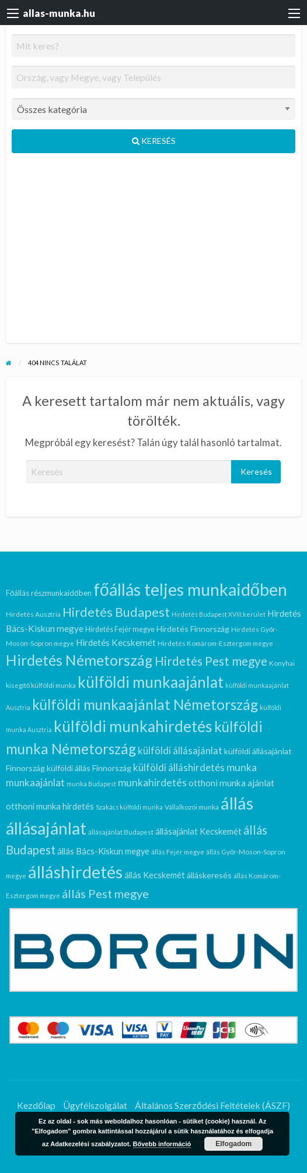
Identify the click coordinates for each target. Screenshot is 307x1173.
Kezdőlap (36, 1105)
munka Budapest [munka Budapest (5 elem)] (91, 783)
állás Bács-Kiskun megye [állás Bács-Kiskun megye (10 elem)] (103, 851)
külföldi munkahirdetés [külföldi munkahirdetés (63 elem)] (133, 726)
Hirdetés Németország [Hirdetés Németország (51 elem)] (79, 660)
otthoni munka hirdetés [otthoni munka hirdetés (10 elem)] (50, 806)
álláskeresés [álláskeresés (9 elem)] (209, 875)
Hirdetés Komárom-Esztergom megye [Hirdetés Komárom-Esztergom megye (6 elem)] (215, 643)
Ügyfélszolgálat (95, 1105)
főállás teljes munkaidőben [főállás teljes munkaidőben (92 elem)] (190, 589)
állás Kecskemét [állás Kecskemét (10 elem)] (154, 875)
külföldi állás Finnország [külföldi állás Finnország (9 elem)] (89, 768)
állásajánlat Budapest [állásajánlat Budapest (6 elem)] (121, 832)
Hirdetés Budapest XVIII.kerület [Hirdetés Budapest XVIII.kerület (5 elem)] (219, 614)
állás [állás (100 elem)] (237, 803)
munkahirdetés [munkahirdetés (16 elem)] (152, 782)
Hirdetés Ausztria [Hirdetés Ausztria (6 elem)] (33, 614)
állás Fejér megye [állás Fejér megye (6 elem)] (177, 851)
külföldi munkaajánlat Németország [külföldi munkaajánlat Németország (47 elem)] (145, 704)
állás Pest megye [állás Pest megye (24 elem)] (105, 893)
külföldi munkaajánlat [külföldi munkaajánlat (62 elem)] (151, 682)
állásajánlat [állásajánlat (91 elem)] (46, 828)
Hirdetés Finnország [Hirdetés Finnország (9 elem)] (192, 629)
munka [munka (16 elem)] (241, 767)
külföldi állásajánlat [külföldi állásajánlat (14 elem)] (180, 750)
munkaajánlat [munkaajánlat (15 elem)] (35, 782)
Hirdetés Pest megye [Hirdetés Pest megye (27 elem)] (211, 660)
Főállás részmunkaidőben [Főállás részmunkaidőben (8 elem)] (49, 593)
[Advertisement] (153, 252)
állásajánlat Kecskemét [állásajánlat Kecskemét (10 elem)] (198, 831)
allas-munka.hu (59, 13)
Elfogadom (233, 1144)
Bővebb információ (162, 1143)
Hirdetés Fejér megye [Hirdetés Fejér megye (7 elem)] (120, 629)
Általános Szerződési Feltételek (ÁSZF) (212, 1105)
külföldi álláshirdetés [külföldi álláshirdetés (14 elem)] (179, 767)
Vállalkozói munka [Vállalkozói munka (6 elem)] (192, 807)
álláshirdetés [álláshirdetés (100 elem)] (75, 871)
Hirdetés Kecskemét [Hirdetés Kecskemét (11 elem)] (116, 642)
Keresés (154, 141)
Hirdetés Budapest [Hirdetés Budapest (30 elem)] (116, 612)
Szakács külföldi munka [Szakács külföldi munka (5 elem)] (129, 807)
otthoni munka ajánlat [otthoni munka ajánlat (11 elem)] (231, 783)
